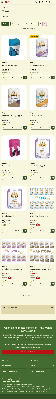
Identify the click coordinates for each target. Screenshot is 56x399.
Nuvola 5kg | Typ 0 (37, 166)
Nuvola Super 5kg (9, 216)
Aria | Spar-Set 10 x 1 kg (39, 216)
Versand (29, 384)
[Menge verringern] (3, 77)
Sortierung (15, 24)
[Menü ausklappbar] (2, 1)
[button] (36, 2)
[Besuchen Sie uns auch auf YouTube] (9, 380)
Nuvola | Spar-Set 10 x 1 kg (12, 269)
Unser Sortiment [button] (11, 307)
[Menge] (12, 77)
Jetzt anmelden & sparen (28, 352)
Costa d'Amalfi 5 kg (9, 65)
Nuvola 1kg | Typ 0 (37, 65)
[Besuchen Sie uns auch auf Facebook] (4, 380)
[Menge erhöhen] (21, 77)
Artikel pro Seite (29, 24)
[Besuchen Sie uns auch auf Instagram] (18, 380)
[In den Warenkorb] (25, 77)
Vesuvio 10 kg (7, 166)
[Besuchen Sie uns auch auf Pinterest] (13, 380)
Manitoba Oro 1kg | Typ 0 (12, 116)
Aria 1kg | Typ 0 (36, 116)
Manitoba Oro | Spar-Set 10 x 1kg (41, 270)
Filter (5, 24)
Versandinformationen (40, 391)
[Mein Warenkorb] (50, 2)
